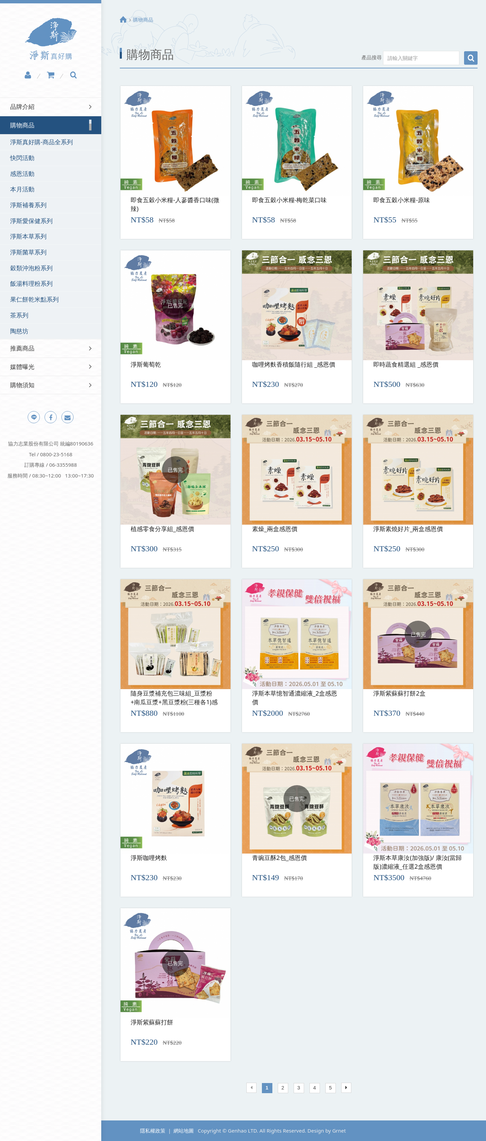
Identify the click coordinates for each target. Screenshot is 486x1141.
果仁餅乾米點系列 (34, 299)
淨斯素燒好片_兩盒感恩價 (408, 529)
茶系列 (19, 315)
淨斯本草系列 (28, 236)
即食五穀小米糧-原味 (401, 200)
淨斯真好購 (51, 39)
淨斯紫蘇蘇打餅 (152, 1022)
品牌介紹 (22, 106)
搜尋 (471, 58)
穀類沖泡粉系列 (31, 268)
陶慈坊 (19, 331)
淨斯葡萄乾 (146, 364)
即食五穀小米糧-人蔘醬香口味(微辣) (175, 204)
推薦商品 (22, 348)
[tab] (50, 107)
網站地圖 (183, 1130)
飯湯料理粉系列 (31, 283)
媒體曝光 (22, 367)
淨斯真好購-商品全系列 (41, 142)
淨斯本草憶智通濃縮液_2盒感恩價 (294, 697)
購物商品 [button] (22, 125)
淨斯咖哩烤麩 (149, 858)
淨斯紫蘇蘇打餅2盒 (399, 693)
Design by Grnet (326, 1130)
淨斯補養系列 (28, 205)
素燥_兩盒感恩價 (274, 529)
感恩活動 (22, 173)
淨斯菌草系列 (28, 252)
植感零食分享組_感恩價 (162, 529)
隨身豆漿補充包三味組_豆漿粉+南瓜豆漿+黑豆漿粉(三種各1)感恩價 (174, 698)
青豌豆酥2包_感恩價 (279, 858)
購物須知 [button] (22, 385)
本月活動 (22, 189)
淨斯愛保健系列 (31, 221)
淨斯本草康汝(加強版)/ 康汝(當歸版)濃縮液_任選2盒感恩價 (417, 862)
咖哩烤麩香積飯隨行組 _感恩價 (293, 364)
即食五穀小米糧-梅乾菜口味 (289, 200)
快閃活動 (22, 158)
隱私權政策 (152, 1130)
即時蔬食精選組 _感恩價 (405, 364)
